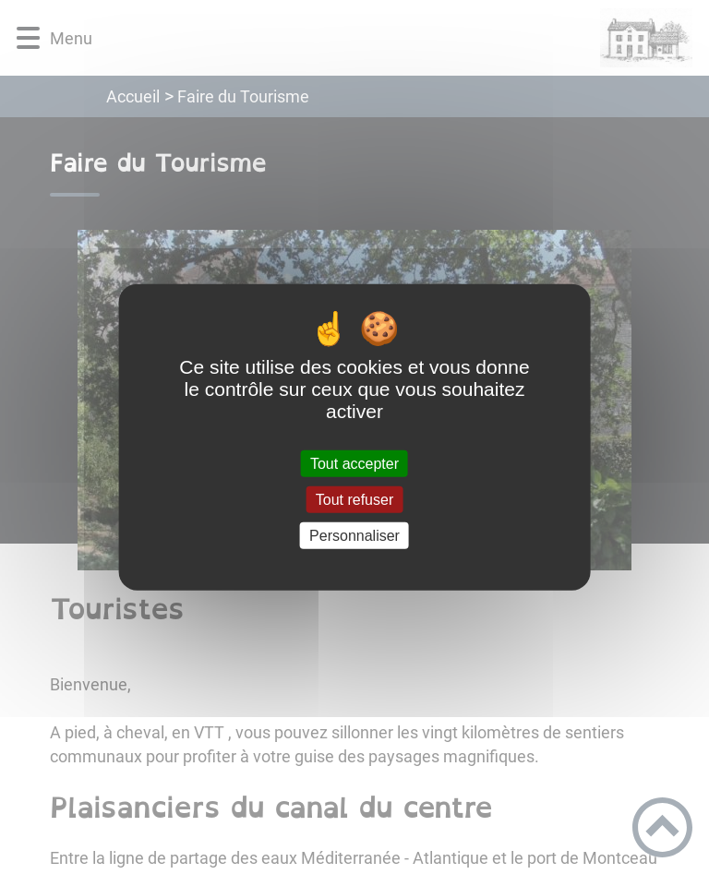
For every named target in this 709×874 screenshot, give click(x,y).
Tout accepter (354, 463)
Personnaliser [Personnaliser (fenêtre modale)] (354, 536)
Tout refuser (354, 499)
